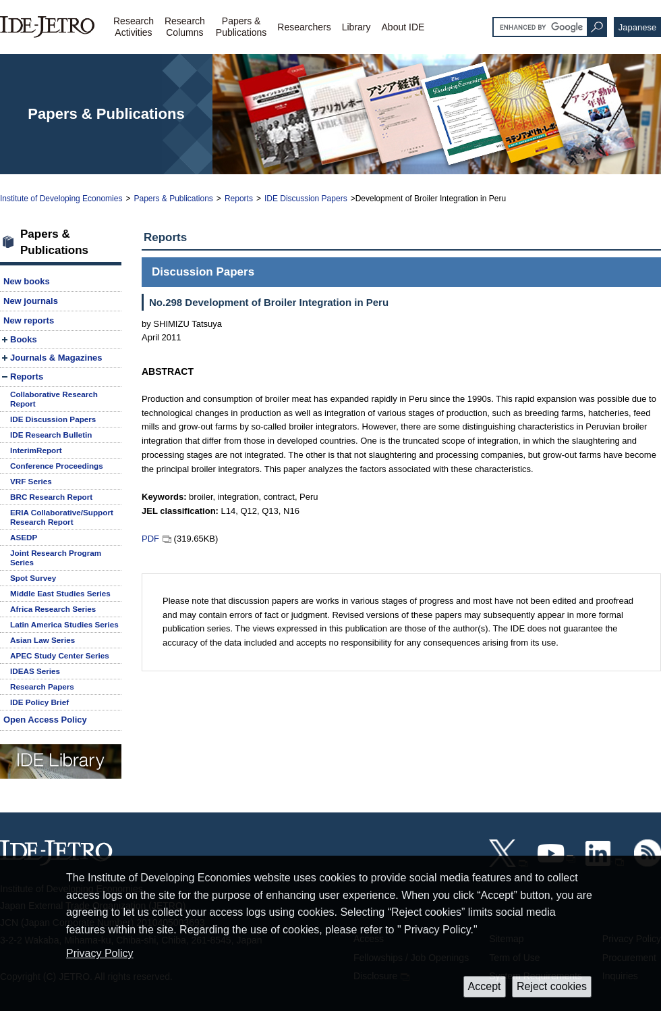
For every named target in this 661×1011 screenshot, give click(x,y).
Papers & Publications (173, 198)
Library (356, 27)
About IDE (403, 27)
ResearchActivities (133, 27)
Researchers (303, 27)
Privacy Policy (100, 953)
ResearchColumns (185, 27)
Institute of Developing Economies (61, 198)
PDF (150, 539)
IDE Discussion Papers (305, 198)
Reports (239, 198)
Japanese (637, 27)
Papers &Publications (241, 27)
